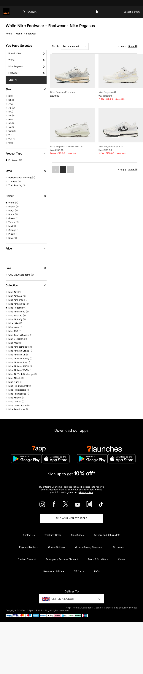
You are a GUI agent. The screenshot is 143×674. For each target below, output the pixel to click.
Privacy (133, 607)
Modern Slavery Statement (89, 547)
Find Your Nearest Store (71, 518)
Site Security (121, 607)
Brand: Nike (26, 53)
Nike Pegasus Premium (62, 92)
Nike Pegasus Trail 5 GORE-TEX (67, 146)
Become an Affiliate (53, 571)
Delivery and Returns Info (106, 535)
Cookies (98, 607)
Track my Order (53, 535)
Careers (108, 607)
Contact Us (29, 535)
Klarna (121, 559)
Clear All (13, 79)
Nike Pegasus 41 (107, 92)
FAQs (97, 571)
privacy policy (85, 492)
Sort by (56, 46)
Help (68, 607)
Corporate (118, 547)
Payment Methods (28, 547)
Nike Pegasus (26, 66)
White (26, 59)
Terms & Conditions (98, 559)
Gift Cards (79, 571)
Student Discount (27, 559)
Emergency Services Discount (62, 559)
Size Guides (77, 535)
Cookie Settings (56, 547)
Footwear (26, 72)
